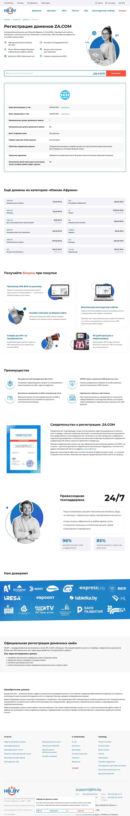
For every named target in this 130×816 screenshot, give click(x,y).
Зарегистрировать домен (15, 742)
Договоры (76, 750)
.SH (7, 249)
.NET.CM (9, 210)
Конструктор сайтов (103, 10)
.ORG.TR (9, 220)
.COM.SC (9, 201)
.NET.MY (9, 230)
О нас (74, 742)
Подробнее (84, 805)
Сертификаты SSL (11, 762)
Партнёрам (103, 758)
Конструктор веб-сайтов (14, 758)
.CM (69, 240)
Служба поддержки (106, 762)
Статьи (101, 754)
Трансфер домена (12, 746)
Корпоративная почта (13, 750)
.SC (69, 220)
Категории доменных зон (109, 770)
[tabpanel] (65, 127)
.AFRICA (71, 230)
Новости (75, 758)
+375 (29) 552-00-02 (114, 797)
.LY (69, 210)
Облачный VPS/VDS (50, 746)
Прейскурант (65, 107)
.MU (69, 201)
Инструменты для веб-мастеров (112, 766)
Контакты (76, 746)
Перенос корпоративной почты (17, 754)
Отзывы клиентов (79, 754)
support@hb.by (89, 449)
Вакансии (76, 762)
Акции (122, 10)
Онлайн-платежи (49, 756)
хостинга (87, 708)
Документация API (106, 774)
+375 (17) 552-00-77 (114, 794)
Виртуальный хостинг (51, 742)
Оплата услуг (103, 746)
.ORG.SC (9, 240)
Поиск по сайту (104, 742)
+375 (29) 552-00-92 (89, 794)
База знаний (103, 750)
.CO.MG (71, 249)
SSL (86, 10)
